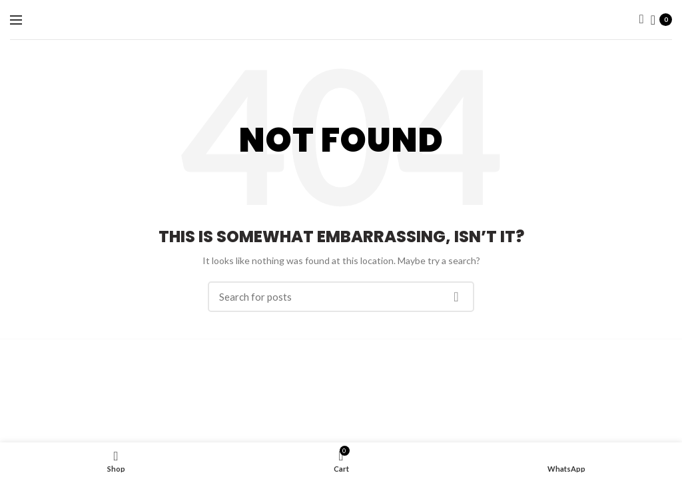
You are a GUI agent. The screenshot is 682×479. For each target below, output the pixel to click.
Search (456, 296)
